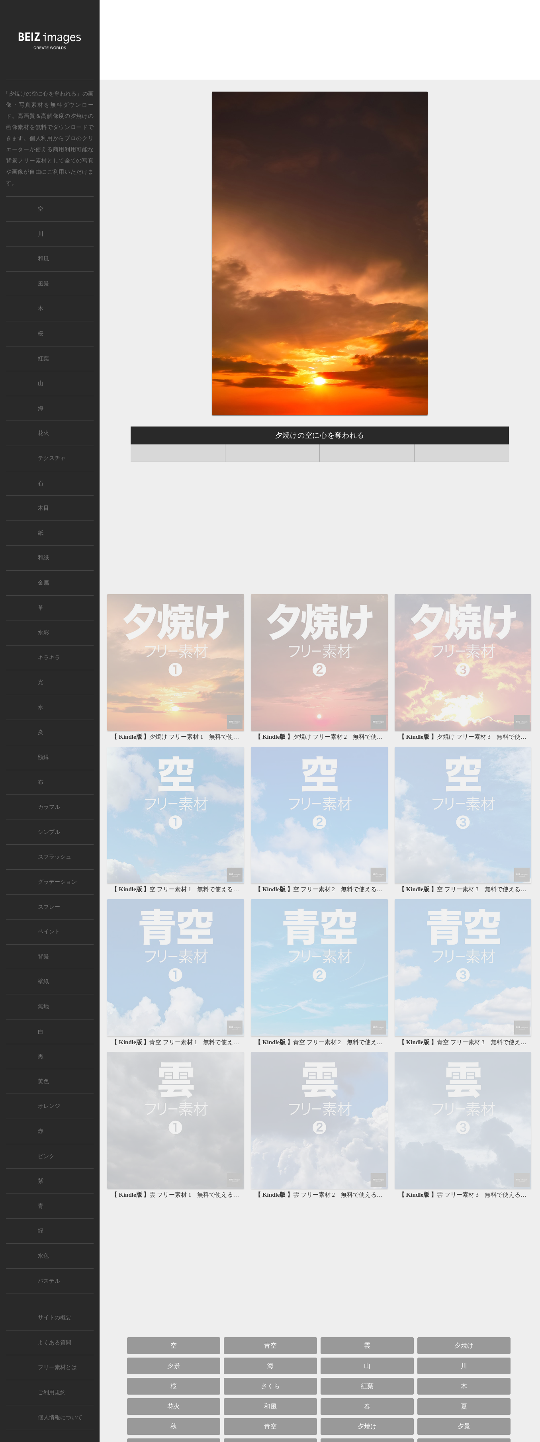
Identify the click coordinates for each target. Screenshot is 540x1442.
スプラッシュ (54, 857)
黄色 (43, 1081)
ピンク (46, 1156)
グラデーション (57, 882)
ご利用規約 (52, 1392)
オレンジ (49, 1106)
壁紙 (43, 981)
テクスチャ (52, 458)
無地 (43, 1007)
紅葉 (367, 1386)
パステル (49, 1281)
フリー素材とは (57, 1367)
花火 (173, 1406)
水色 (43, 1256)
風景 (43, 284)
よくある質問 (54, 1343)
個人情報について (60, 1417)
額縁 (43, 757)
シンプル (49, 832)
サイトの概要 (54, 1318)
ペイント (49, 932)
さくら (270, 1386)
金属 (43, 583)
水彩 (43, 633)
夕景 (173, 1365)
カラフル (49, 807)
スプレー (49, 907)
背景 (43, 957)
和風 (270, 1406)
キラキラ (49, 658)
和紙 (43, 558)
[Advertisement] (320, 42)
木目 (43, 508)
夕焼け (79, 116)
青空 (270, 1345)
